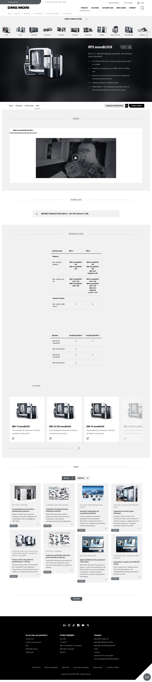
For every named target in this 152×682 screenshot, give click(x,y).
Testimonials (29, 652)
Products (84, 8)
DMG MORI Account (32, 649)
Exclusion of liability (113, 667)
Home (9, 13)
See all (68, 478)
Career (96, 649)
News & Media (121, 8)
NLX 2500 (63, 639)
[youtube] (83, 625)
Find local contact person (33, 642)
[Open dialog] (27, 419)
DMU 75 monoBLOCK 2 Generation (71, 646)
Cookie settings (98, 667)
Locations (97, 652)
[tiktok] (74, 625)
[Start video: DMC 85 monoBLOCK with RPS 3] (76, 158)
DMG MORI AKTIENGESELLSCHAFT (104, 646)
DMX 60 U (63, 652)
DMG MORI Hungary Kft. (101, 639)
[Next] (79, 448)
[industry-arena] (88, 625)
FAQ (27, 646)
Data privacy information (81, 667)
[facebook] (78, 625)
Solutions (95, 8)
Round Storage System (53, 13)
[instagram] (69, 625)
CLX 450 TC (63, 642)
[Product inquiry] (136, 106)
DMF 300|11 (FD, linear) (67, 649)
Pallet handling (38, 13)
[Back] (73, 448)
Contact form (30, 639)
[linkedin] (64, 625)
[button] (114, 3)
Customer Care (107, 8)
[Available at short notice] (116, 106)
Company (132, 8)
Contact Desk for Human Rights (103, 655)
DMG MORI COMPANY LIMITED (103, 642)
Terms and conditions (51, 667)
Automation (27, 13)
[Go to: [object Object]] (25, 494)
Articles (83, 478)
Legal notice (65, 667)
